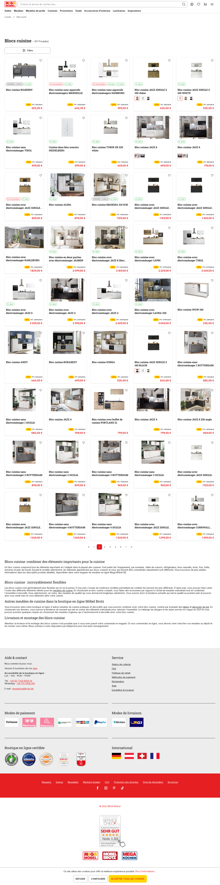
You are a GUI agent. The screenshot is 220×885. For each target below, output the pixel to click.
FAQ (114, 668)
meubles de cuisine (63, 590)
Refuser (80, 879)
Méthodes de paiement (123, 677)
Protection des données (126, 782)
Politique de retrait (121, 673)
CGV (107, 782)
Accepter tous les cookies (127, 879)
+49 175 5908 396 (26, 683)
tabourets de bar (200, 607)
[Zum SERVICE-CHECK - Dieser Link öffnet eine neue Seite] (110, 831)
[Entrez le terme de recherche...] (102, 4)
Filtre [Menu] (27, 50)
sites (35, 668)
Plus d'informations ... (145, 871)
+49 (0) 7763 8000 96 (21, 681)
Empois (59, 782)
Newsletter (73, 782)
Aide (114, 685)
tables (186, 607)
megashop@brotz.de (23, 688)
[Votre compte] (192, 4)
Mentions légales (91, 782)
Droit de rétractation (153, 782)
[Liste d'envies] (198, 4)
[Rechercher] (184, 4)
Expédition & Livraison (123, 690)
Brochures (173, 782)
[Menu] (212, 4)
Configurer (98, 879)
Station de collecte (121, 664)
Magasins (46, 782)
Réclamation (118, 681)
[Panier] (205, 4)
